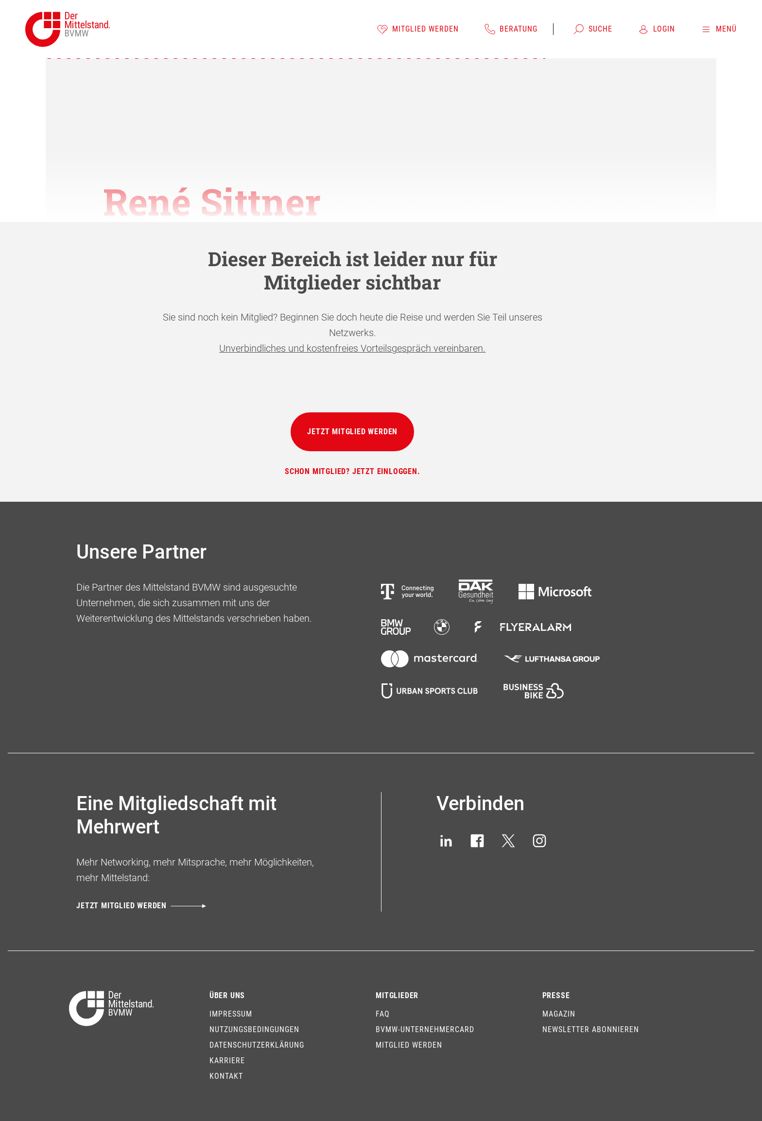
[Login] (656, 29)
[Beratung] (510, 29)
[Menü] (718, 29)
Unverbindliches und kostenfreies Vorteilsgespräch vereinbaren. (352, 348)
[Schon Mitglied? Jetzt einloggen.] (352, 471)
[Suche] (592, 29)
